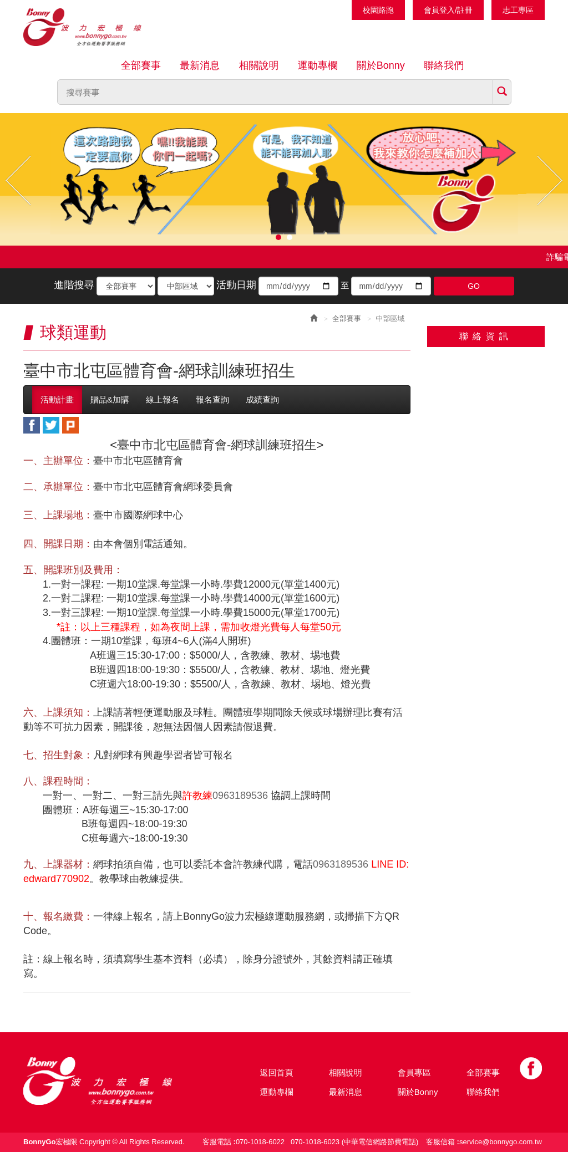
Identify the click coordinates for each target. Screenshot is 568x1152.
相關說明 (258, 65)
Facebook (531, 1068)
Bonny (114, 1081)
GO (474, 286)
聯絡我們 (444, 65)
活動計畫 (57, 399)
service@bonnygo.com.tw (500, 1142)
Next (549, 180)
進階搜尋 (74, 284)
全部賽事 (141, 65)
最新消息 (200, 65)
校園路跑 (378, 10)
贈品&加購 (109, 399)
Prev (18, 180)
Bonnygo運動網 (95, 27)
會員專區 (414, 1072)
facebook (31, 425)
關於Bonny (381, 65)
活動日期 (236, 284)
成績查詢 (262, 399)
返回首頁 (276, 1072)
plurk (70, 425)
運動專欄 (318, 65)
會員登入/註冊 (448, 10)
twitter (51, 425)
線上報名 (162, 399)
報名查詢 (212, 399)
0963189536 (240, 795)
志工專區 (518, 10)
